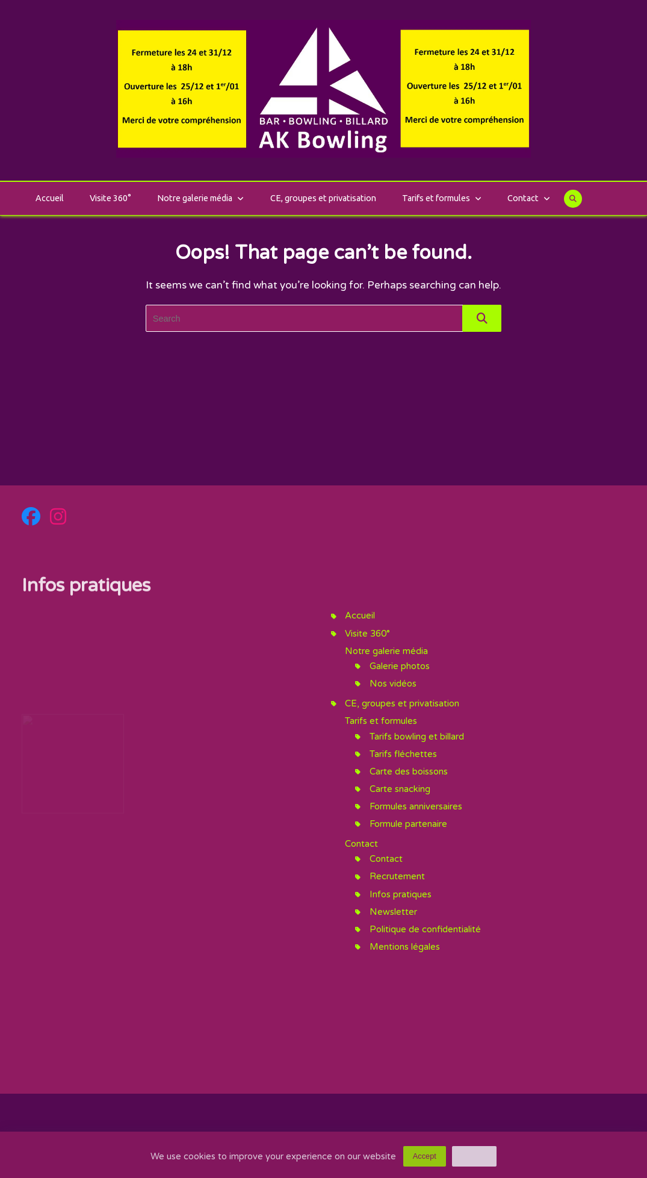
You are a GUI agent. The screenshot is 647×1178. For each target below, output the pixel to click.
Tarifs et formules (441, 198)
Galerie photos (400, 666)
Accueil (50, 198)
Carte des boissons (409, 771)
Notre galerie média (200, 198)
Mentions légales (405, 946)
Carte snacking (400, 789)
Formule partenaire (408, 823)
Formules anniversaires (416, 806)
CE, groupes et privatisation (323, 198)
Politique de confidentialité (425, 929)
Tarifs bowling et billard (417, 736)
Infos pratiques (401, 894)
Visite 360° (110, 198)
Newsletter (393, 911)
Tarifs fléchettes (403, 754)
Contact (528, 198)
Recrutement (397, 876)
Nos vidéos (393, 683)
